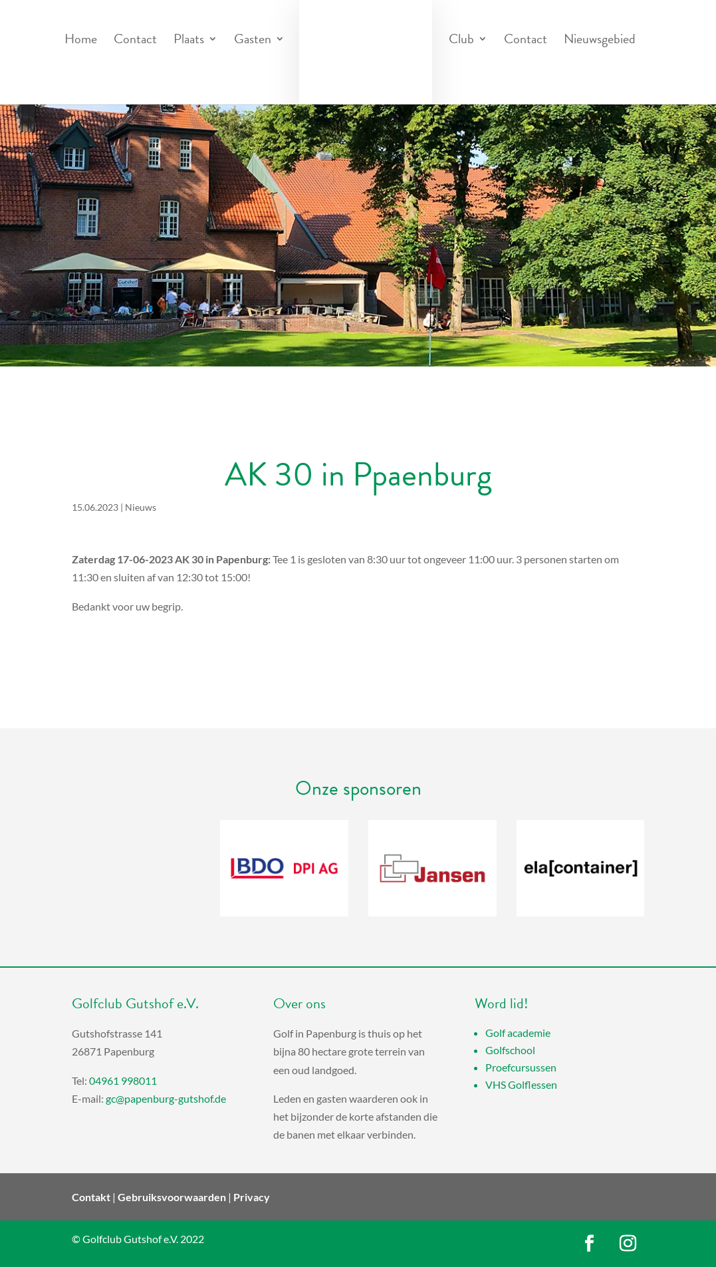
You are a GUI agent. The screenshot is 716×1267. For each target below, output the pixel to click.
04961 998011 (123, 1080)
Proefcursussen (520, 1067)
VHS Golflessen (521, 1084)
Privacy (251, 1197)
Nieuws (140, 507)
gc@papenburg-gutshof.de (166, 1098)
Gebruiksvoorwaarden (172, 1197)
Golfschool (510, 1050)
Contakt (91, 1197)
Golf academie (517, 1032)
